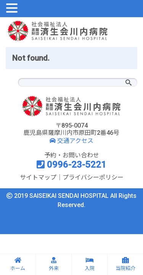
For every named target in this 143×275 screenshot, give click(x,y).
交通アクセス (71, 140)
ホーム (17, 264)
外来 (54, 264)
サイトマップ (38, 177)
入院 (90, 264)
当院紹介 (125, 264)
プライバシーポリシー (93, 177)
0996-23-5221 (71, 164)
